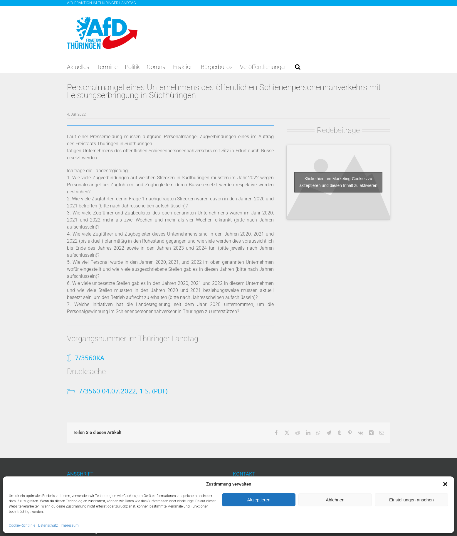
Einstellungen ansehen (411, 499)
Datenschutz (48, 525)
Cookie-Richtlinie (22, 525)
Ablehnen (335, 499)
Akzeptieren (258, 499)
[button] (445, 484)
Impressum (70, 525)
